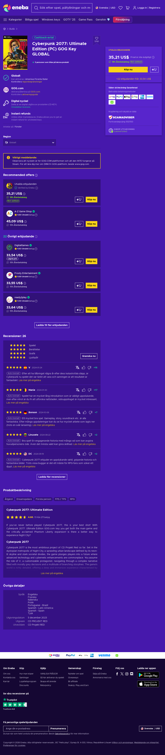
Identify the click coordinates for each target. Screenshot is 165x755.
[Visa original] (77, 367)
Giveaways (73, 678)
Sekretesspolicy (62, 734)
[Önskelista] (120, 7)
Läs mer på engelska (52, 573)
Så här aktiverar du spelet (52, 678)
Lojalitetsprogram (27, 681)
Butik (12, 29)
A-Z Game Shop (23, 211)
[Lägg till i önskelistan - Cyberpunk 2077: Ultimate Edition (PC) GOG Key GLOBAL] (97, 41)
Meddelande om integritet (146, 743)
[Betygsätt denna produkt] (17, 517)
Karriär (6, 681)
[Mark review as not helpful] (89, 367)
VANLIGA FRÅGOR (49, 674)
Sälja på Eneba (100, 674)
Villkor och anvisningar (122, 743)
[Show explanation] (36, 215)
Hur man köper (26, 674)
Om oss (6, 674)
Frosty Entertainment (26, 273)
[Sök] (62, 7)
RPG (72, 499)
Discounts (24, 685)
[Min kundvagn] (127, 7)
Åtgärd (9, 499)
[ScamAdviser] (121, 117)
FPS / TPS (60, 499)
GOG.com (35, 92)
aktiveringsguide (30, 94)
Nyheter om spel (75, 674)
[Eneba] (15, 8)
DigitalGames (22, 245)
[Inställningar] (105, 8)
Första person (43, 499)
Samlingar (24, 678)
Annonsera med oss (102, 678)
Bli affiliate (73, 681)
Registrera (154, 8)
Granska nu (89, 356)
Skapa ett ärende (48, 681)
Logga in (140, 8)
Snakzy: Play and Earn (78, 685)
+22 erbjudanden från (133, 79)
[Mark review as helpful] (83, 367)
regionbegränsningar (32, 82)
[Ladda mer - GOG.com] (6, 90)
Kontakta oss (9, 678)
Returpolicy (45, 685)
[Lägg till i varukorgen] (154, 69)
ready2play (21, 297)
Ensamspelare (24, 499)
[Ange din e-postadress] (26, 728)
